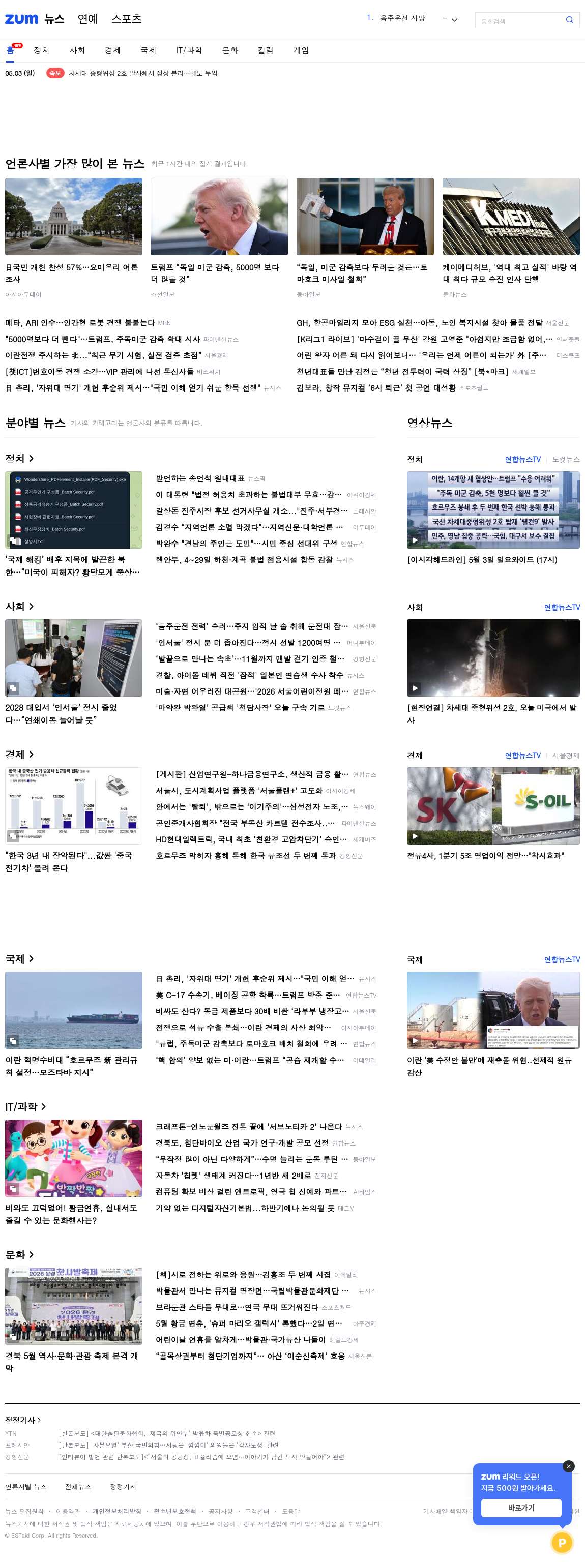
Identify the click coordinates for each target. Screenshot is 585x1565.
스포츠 (126, 19)
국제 (148, 50)
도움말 (291, 1511)
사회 (77, 50)
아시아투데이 (23, 294)
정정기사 (20, 1419)
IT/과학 (189, 50)
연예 (88, 19)
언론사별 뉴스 (26, 1486)
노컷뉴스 (566, 459)
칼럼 (265, 50)
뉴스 (54, 19)
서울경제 (566, 755)
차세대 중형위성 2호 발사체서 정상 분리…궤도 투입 (143, 73)
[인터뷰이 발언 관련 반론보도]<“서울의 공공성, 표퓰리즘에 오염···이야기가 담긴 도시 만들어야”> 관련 (201, 1456)
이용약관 (68, 1511)
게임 (301, 50)
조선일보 (163, 294)
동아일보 (309, 294)
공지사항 (221, 1511)
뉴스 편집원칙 (24, 1511)
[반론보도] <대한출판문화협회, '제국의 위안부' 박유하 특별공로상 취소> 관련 (167, 1433)
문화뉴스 (455, 294)
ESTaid (20, 1535)
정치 (42, 50)
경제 (113, 50)
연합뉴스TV (522, 459)
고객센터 (257, 1511)
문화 (230, 50)
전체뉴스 (78, 1486)
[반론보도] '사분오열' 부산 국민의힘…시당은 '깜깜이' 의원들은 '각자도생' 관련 (168, 1444)
